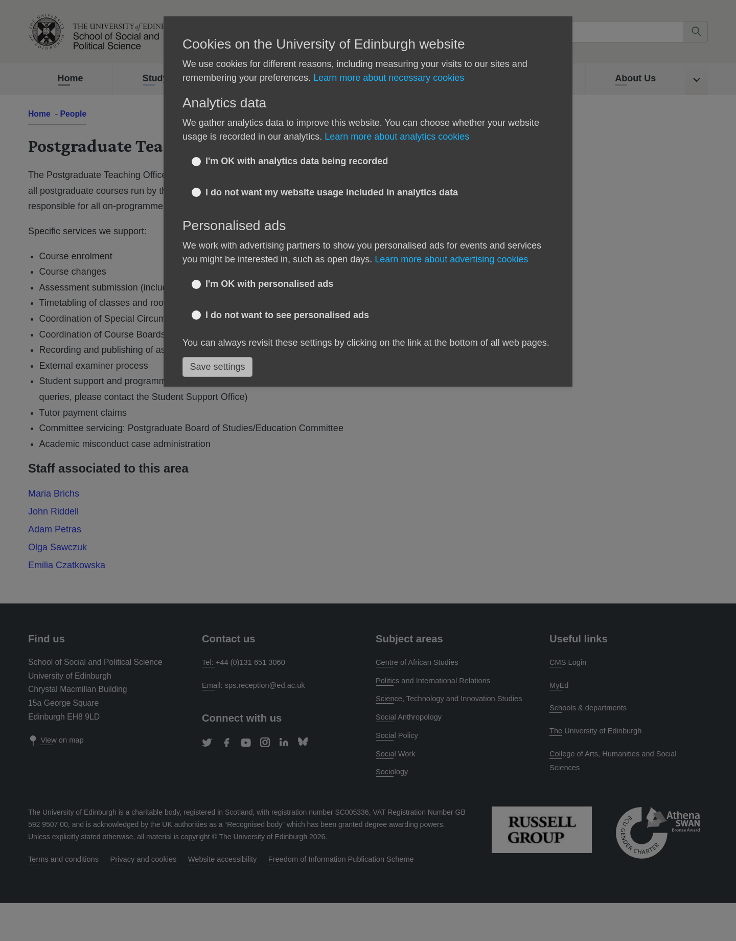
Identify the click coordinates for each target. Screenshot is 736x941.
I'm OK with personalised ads (269, 284)
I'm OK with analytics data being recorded (296, 161)
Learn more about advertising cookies (451, 259)
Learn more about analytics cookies (397, 136)
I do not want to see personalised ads (287, 315)
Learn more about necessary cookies (388, 78)
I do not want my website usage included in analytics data (331, 192)
